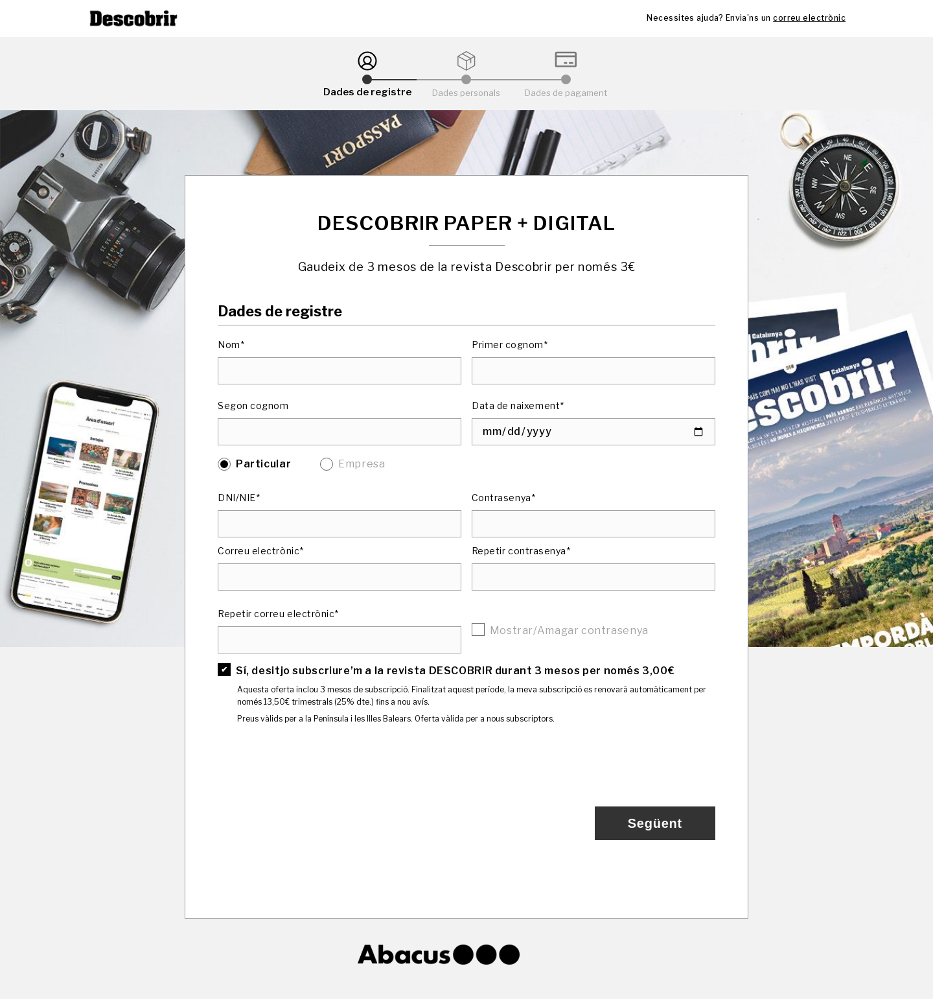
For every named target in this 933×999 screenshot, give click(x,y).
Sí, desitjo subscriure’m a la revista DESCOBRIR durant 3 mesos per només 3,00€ (455, 670)
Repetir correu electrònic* (278, 613)
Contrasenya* (503, 497)
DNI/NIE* (239, 497)
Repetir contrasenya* (521, 550)
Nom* (231, 344)
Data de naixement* (518, 405)
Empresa (361, 464)
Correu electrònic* (261, 550)
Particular (263, 464)
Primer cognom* (510, 344)
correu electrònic (809, 18)
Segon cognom (253, 405)
